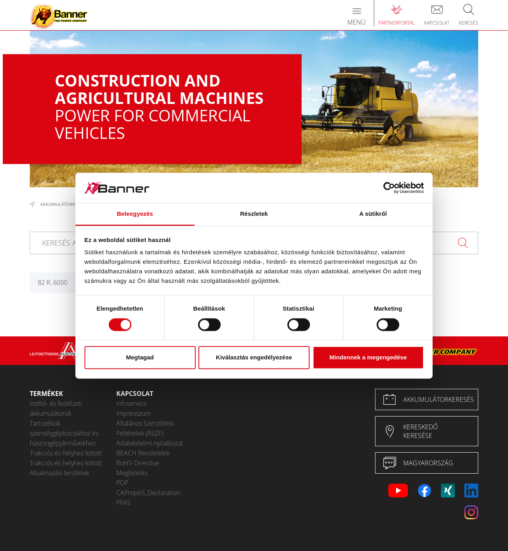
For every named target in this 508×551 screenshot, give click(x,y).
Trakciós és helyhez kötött (66, 453)
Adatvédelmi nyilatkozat (149, 443)
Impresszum (133, 413)
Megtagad (140, 357)
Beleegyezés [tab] (135, 214)
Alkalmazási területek (59, 472)
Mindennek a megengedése (368, 357)
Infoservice (131, 403)
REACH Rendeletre (143, 453)
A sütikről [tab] (373, 214)
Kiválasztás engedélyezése (254, 357)
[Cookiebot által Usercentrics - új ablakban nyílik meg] (389, 188)
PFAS (123, 502)
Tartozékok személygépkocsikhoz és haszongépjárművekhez (64, 433)
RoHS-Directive (137, 463)
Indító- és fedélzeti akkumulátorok (56, 408)
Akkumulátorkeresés (65, 204)
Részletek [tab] (254, 214)
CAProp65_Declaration (148, 492)
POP (122, 482)
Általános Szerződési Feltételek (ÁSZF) (145, 428)
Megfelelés (131, 472)
